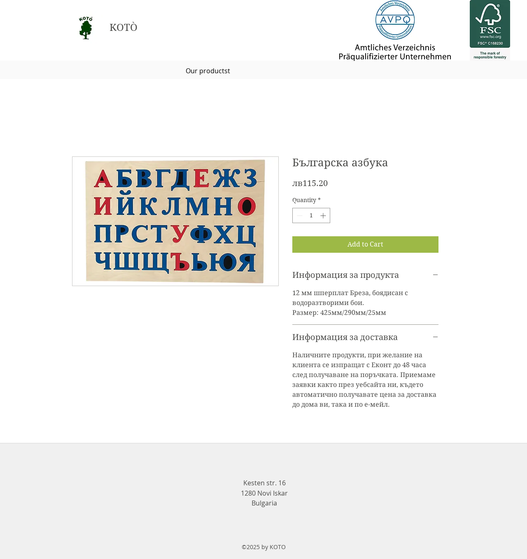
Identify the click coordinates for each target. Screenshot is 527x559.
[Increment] (324, 215)
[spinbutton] (311, 215)
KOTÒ (124, 27)
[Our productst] (208, 71)
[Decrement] (299, 215)
